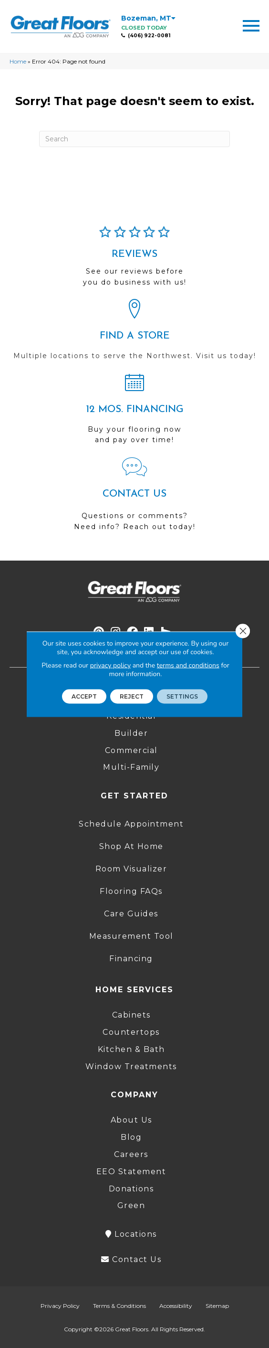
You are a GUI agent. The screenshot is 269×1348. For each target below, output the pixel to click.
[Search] (134, 139)
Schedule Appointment (131, 823)
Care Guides (131, 913)
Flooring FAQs (131, 891)
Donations (131, 1188)
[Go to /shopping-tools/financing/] (134, 413)
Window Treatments (131, 1066)
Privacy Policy (60, 1305)
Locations (131, 1234)
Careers (131, 1154)
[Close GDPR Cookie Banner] (243, 631)
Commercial (131, 750)
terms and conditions (188, 664)
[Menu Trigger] (251, 25)
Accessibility (175, 1305)
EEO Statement (131, 1171)
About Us (131, 1120)
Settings (182, 696)
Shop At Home (131, 846)
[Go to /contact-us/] (134, 498)
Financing (131, 958)
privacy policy (110, 664)
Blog (131, 1137)
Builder (131, 733)
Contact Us (131, 1259)
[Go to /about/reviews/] (134, 260)
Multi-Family (131, 767)
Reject (132, 696)
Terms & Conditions (119, 1305)
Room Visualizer (131, 868)
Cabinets (131, 1014)
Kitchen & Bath (131, 1049)
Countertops (131, 1032)
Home (18, 61)
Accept (84, 696)
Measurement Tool (131, 936)
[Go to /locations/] (134, 334)
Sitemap (217, 1305)
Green (131, 1205)
